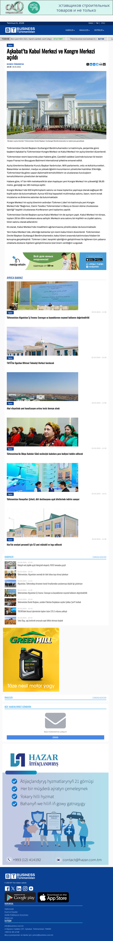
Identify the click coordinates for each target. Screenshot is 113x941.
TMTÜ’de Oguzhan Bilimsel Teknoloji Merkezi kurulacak (30, 363)
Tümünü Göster (99, 557)
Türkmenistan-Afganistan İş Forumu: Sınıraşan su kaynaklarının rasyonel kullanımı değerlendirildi (48, 317)
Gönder (55, 737)
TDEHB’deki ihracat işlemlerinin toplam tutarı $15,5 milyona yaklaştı (42, 611)
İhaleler (9, 697)
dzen (30, 888)
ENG (91, 23)
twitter (13, 888)
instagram (25, 888)
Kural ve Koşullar (11, 912)
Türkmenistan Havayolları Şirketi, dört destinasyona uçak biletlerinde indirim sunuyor (43, 499)
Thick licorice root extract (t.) (90, 39)
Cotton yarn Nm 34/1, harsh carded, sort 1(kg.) (38, 39)
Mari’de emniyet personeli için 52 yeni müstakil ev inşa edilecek (34, 544)
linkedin (19, 888)
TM (97, 23)
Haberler (9, 557)
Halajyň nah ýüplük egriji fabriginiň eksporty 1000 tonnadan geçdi (42, 565)
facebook (7, 888)
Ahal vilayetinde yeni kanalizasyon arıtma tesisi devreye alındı (33, 408)
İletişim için (9, 918)
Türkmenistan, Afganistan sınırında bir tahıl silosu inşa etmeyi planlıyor (43, 574)
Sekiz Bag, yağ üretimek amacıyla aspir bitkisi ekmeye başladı (40, 620)
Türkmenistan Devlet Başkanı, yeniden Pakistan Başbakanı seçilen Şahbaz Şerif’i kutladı (49, 602)
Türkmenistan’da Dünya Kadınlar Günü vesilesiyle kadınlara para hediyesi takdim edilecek (45, 454)
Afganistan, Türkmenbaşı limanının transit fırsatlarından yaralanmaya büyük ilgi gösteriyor (50, 583)
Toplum (10, 45)
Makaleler (84, 30)
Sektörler (99, 30)
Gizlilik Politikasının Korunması (16, 915)
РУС (103, 23)
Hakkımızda (9, 909)
